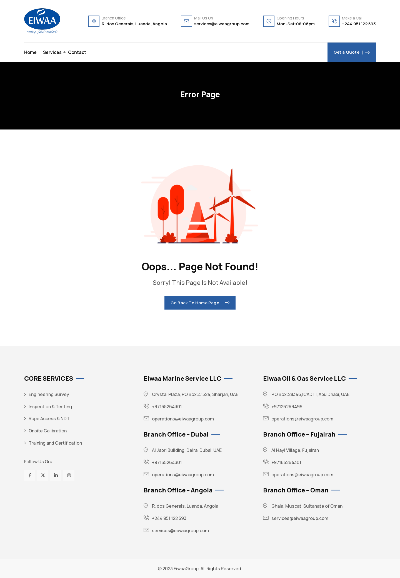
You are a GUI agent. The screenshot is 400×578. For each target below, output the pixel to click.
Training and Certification (55, 443)
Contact (77, 52)
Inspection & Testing (50, 406)
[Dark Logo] (42, 21)
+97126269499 (286, 406)
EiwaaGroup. (187, 568)
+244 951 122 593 (359, 24)
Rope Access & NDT (49, 418)
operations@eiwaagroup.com (183, 419)
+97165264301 (167, 406)
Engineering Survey (49, 394)
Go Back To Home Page (200, 303)
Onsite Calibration (48, 431)
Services (52, 52)
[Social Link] (29, 475)
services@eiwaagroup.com (221, 24)
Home (30, 52)
